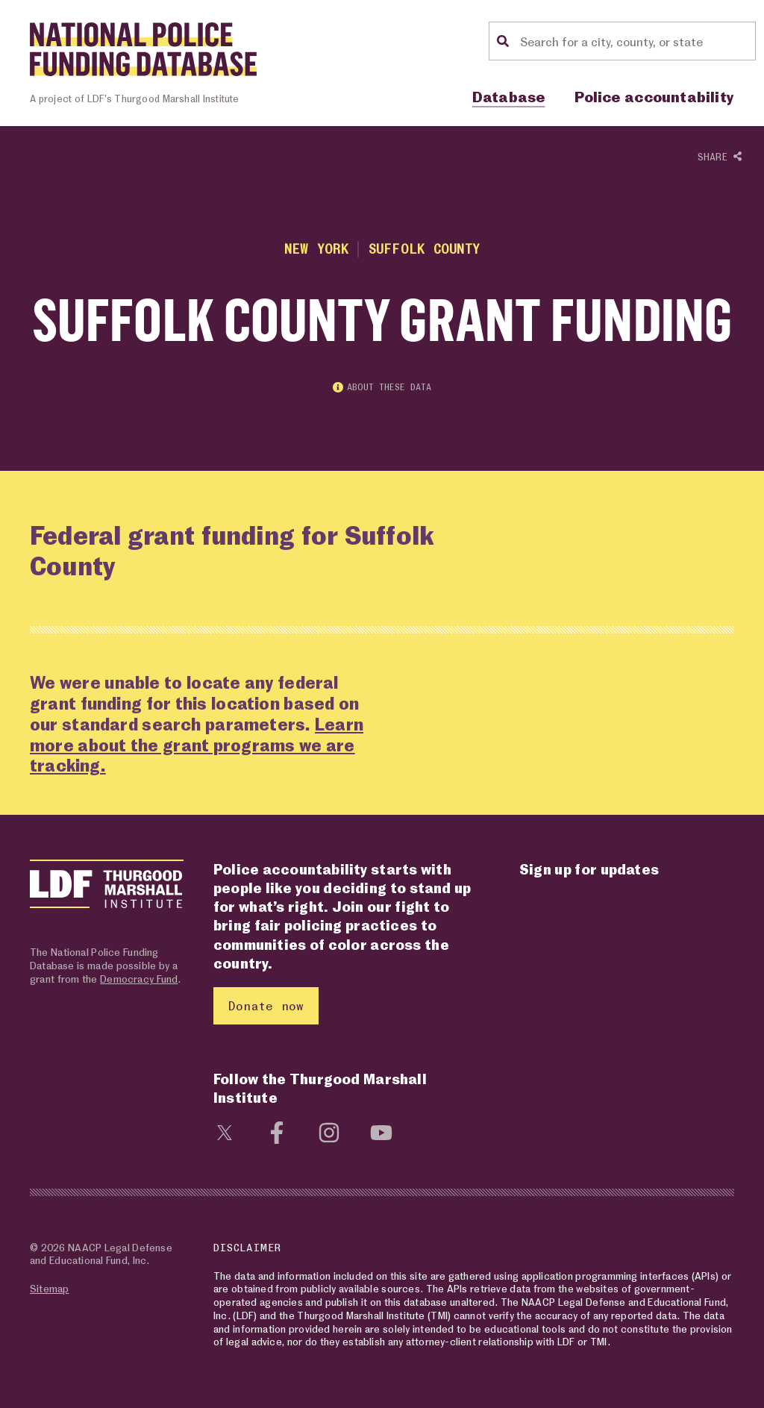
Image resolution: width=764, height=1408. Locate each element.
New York (316, 248)
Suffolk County (424, 248)
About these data (382, 386)
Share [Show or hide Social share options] (720, 157)
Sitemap (49, 1288)
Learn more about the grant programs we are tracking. (196, 745)
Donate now (266, 1005)
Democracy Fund (139, 978)
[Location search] (635, 41)
